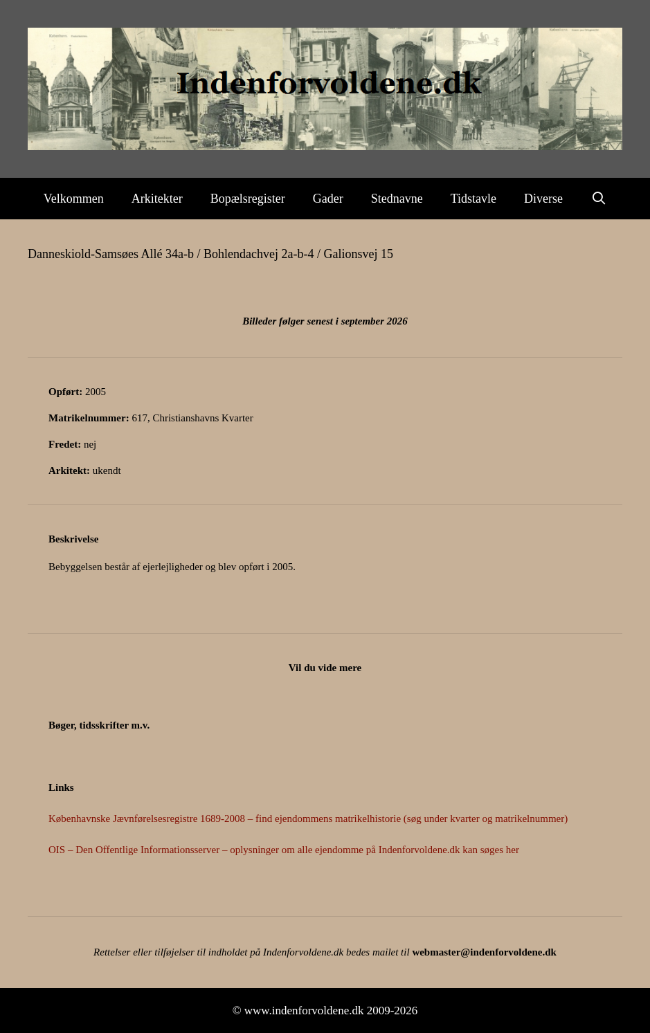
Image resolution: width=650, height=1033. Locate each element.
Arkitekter (157, 198)
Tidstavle (473, 198)
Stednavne (397, 198)
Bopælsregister (247, 198)
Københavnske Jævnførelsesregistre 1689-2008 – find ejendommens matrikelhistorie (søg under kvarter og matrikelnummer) (308, 818)
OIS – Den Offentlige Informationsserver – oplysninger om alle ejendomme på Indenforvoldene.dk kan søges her (283, 849)
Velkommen (74, 198)
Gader (328, 198)
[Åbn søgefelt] (598, 198)
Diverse (543, 198)
